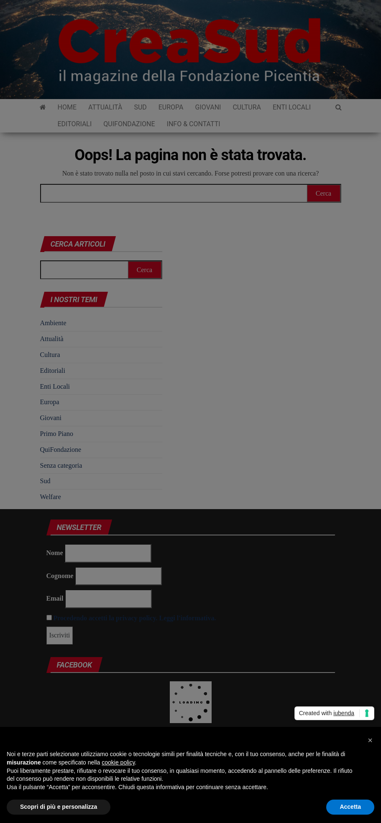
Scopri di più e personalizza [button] (58, 806)
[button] (370, 740)
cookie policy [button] (118, 762)
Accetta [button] (350, 806)
